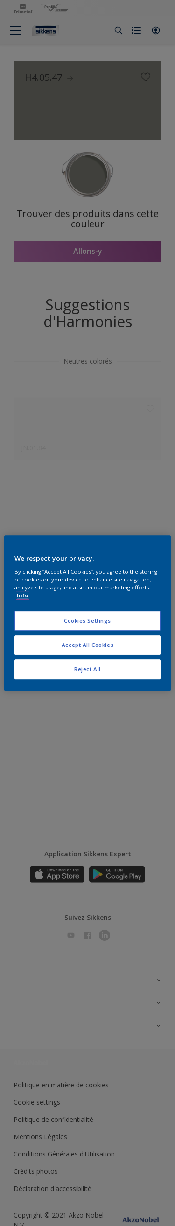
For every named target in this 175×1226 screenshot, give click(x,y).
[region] (87, 613)
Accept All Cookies (87, 644)
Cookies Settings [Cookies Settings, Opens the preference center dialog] (87, 620)
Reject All (87, 669)
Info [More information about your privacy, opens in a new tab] (22, 595)
